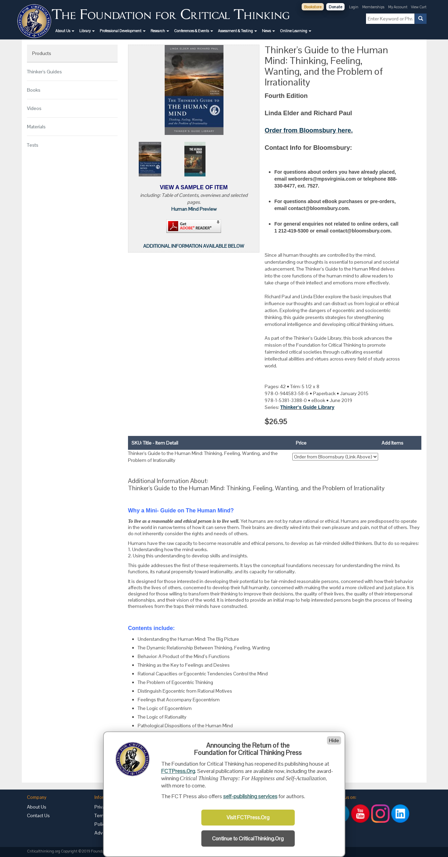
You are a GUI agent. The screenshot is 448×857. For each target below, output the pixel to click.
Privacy (102, 807)
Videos (34, 108)
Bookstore (312, 7)
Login (353, 6)
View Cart (419, 6)
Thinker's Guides (44, 72)
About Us (36, 807)
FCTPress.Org (178, 771)
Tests (32, 145)
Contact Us (38, 815)
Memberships (373, 6)
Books (33, 90)
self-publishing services (250, 796)
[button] (65, 31)
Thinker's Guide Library (307, 407)
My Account (398, 6)
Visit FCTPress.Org (248, 817)
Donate (335, 7)
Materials (36, 127)
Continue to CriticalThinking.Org (248, 838)
